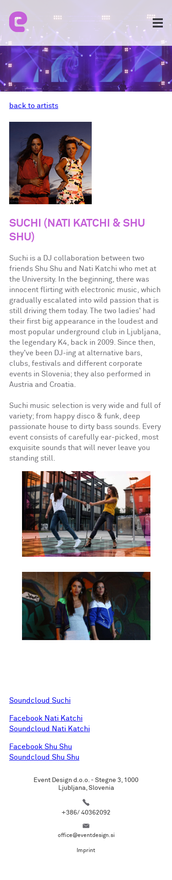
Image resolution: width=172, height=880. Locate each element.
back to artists (33, 105)
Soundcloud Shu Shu (44, 757)
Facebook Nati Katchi (46, 718)
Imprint (86, 850)
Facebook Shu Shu (40, 746)
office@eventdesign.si (86, 835)
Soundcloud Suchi (40, 700)
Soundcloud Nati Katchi (49, 729)
